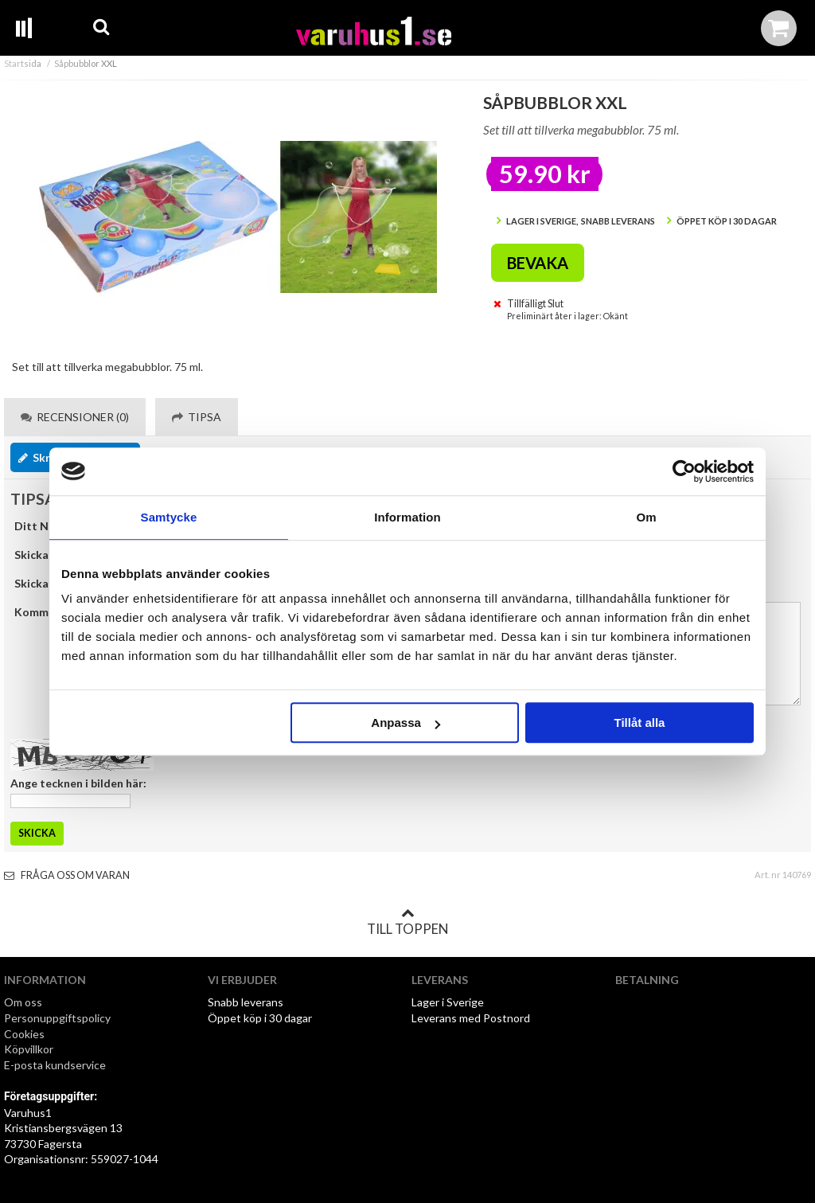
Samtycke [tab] (169, 517)
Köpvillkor (28, 1049)
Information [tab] (407, 517)
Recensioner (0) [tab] (75, 417)
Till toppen (407, 922)
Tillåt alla (639, 722)
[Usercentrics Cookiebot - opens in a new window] (684, 471)
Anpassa (405, 722)
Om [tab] (646, 517)
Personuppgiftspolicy (57, 1018)
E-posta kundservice (56, 1065)
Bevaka (537, 262)
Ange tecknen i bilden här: (78, 783)
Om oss (23, 1002)
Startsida (22, 63)
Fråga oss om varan (67, 875)
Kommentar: (47, 612)
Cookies (24, 1034)
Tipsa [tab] (196, 417)
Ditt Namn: (44, 526)
